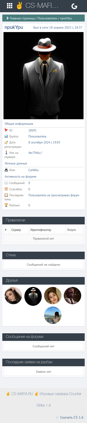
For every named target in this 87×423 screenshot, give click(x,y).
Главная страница (22, 18)
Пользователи (47, 18)
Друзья (12, 280)
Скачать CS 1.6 (69, 417)
